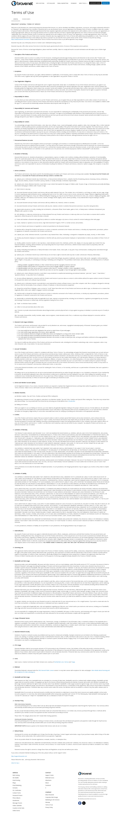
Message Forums (17, 803)
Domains (74, 3)
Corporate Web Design (51, 797)
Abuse (47, 783)
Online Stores (16, 810)
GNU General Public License (46, 670)
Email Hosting (16, 780)
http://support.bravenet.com (19, 756)
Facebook (48, 785)
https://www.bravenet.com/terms (20, 39)
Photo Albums (16, 798)
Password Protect (17, 795)
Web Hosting (40, 3)
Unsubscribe (71, 401)
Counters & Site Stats (18, 808)
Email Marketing (62, 3)
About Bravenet (49, 795)
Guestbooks (16, 800)
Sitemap (47, 802)
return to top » (15, 763)
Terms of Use (49, 805)
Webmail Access (49, 778)
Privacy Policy (49, 807)
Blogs (14, 783)
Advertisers (48, 780)
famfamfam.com (59, 662)
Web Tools (83, 3)
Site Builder (51, 3)
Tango (73, 662)
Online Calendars (17, 805)
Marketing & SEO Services (52, 800)
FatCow (66, 662)
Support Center (49, 775)
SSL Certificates (17, 790)
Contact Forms (17, 793)
